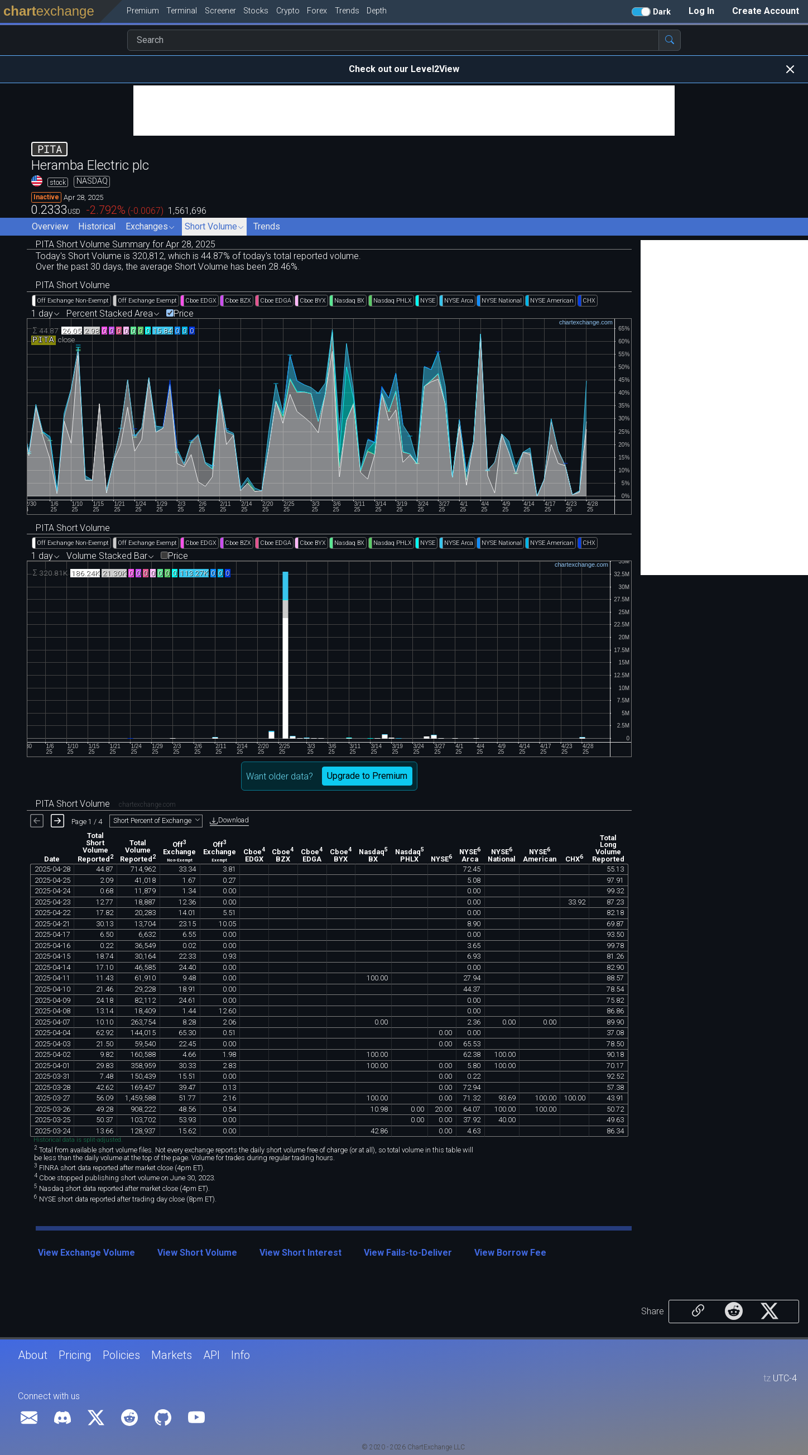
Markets (171, 1355)
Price (184, 313)
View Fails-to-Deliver (408, 1252)
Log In (701, 11)
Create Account (765, 11)
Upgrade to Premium (367, 775)
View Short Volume (197, 1252)
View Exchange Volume (86, 1252)
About (32, 1355)
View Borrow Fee (510, 1252)
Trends (266, 226)
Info (240, 1355)
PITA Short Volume (73, 285)
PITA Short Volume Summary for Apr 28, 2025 (125, 244)
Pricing (75, 1355)
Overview (50, 226)
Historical (97, 226)
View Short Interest (300, 1252)
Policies (121, 1355)
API (211, 1355)
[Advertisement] (404, 110)
